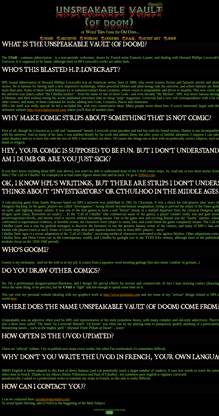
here (14, 298)
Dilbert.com (146, 175)
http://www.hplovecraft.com (46, 110)
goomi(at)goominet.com (52, 399)
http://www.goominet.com (121, 294)
